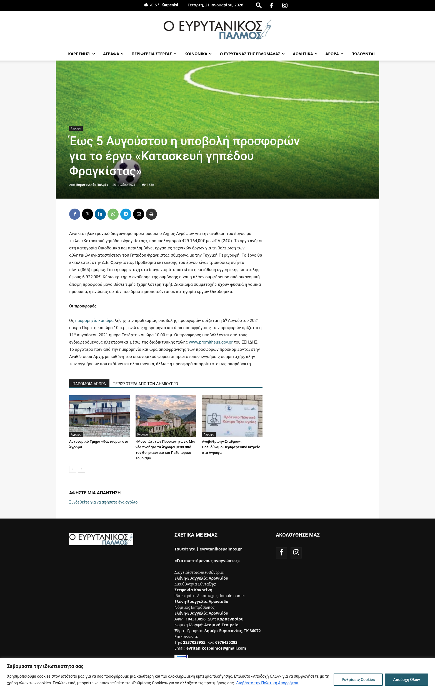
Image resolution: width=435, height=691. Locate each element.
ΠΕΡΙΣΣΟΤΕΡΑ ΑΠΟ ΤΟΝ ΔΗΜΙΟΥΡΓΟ (145, 384)
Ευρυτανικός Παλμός (92, 184)
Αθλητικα (305, 53)
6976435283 (226, 642)
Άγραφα (76, 128)
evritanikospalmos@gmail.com (216, 648)
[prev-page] (72, 469)
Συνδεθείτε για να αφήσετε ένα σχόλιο (103, 502)
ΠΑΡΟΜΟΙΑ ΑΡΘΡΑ (89, 384)
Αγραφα (113, 53)
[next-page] (81, 469)
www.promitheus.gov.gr (210, 342)
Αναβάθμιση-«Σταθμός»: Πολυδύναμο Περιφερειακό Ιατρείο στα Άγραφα (231, 447)
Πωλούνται (363, 53)
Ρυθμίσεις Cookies (358, 679)
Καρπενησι (81, 53)
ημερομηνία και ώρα (95, 320)
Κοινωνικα (198, 53)
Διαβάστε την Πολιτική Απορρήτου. (267, 683)
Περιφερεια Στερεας (154, 53)
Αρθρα (334, 53)
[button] (258, 5)
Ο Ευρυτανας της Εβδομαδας (252, 53)
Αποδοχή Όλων (406, 679)
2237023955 (194, 642)
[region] (217, 674)
